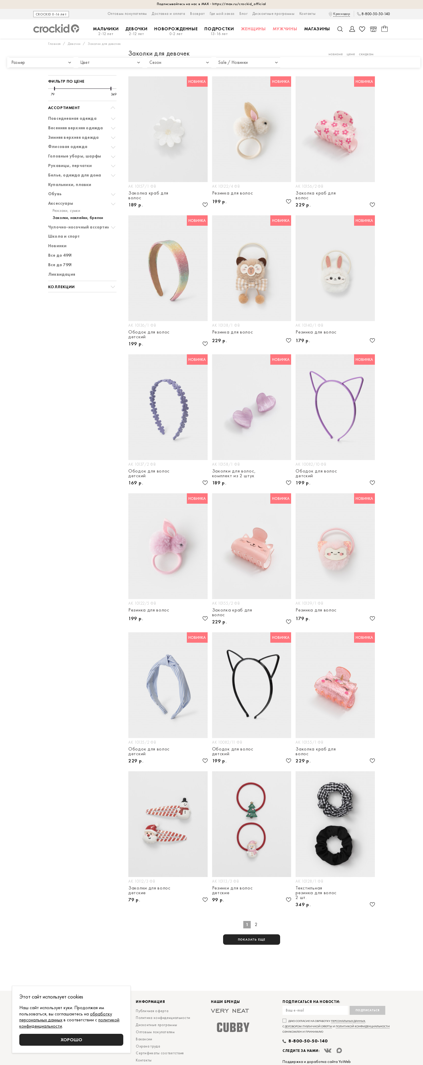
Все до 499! (60, 240)
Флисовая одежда (67, 131)
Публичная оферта (152, 1010)
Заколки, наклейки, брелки (78, 202)
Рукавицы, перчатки (70, 150)
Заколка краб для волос (148, 195)
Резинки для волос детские (232, 890)
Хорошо (71, 1039)
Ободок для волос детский (149, 334)
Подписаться (368, 1010)
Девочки (136, 31)
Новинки (57, 230)
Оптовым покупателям (127, 13)
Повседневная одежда (72, 103)
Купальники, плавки (69, 169)
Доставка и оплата (168, 13)
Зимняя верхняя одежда (73, 122)
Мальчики (105, 31)
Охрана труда (148, 1046)
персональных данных (348, 1021)
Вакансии (144, 1039)
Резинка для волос (232, 193)
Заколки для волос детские (149, 890)
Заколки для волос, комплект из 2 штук (234, 473)
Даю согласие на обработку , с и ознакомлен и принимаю (336, 1026)
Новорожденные (176, 31)
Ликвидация (61, 259)
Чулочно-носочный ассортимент (82, 211)
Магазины (317, 29)
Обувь (54, 178)
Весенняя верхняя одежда (75, 112)
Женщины (253, 29)
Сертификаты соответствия (160, 1052)
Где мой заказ (222, 13)
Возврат (197, 13)
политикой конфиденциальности (363, 1026)
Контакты (307, 13)
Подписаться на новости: (311, 1002)
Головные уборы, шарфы (74, 140)
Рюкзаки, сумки (66, 195)
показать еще (252, 939)
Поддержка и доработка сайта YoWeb (316, 1061)
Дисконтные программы (273, 13)
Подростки (219, 31)
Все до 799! (60, 249)
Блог (243, 13)
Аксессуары (60, 188)
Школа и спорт (64, 221)
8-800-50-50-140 (376, 14)
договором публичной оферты (308, 1026)
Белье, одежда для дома (74, 159)
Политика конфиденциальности (163, 1017)
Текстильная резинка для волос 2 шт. (316, 893)
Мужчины (285, 29)
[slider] (54, 73)
